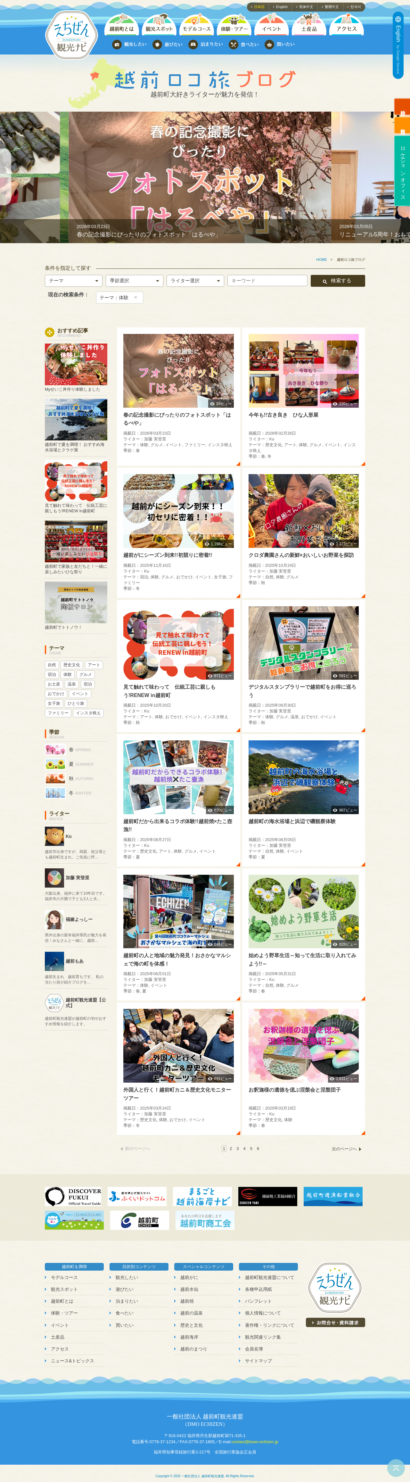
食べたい (125, 1313)
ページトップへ (396, 1468)
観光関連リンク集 (263, 1337)
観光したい (127, 1277)
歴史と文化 (191, 1325)
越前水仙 (189, 1289)
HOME (321, 259)
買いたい (125, 1325)
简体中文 (306, 7)
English (282, 7)
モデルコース (64, 1277)
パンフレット (258, 1301)
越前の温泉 (191, 1313)
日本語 (259, 7)
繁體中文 (332, 7)
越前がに (189, 1277)
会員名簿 (254, 1348)
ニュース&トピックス (72, 1360)
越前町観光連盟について (269, 1277)
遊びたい (125, 1289)
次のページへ (344, 1148)
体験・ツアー (64, 1313)
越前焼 (187, 1301)
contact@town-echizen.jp (255, 1441)
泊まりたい (127, 1301)
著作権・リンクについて (269, 1325)
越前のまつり (193, 1348)
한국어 (355, 7)
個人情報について (263, 1313)
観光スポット (64, 1289)
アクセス (60, 1348)
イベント (60, 1325)
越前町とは (62, 1301)
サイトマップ (258, 1360)
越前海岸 (189, 1337)
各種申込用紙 (258, 1289)
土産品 (57, 1337)
